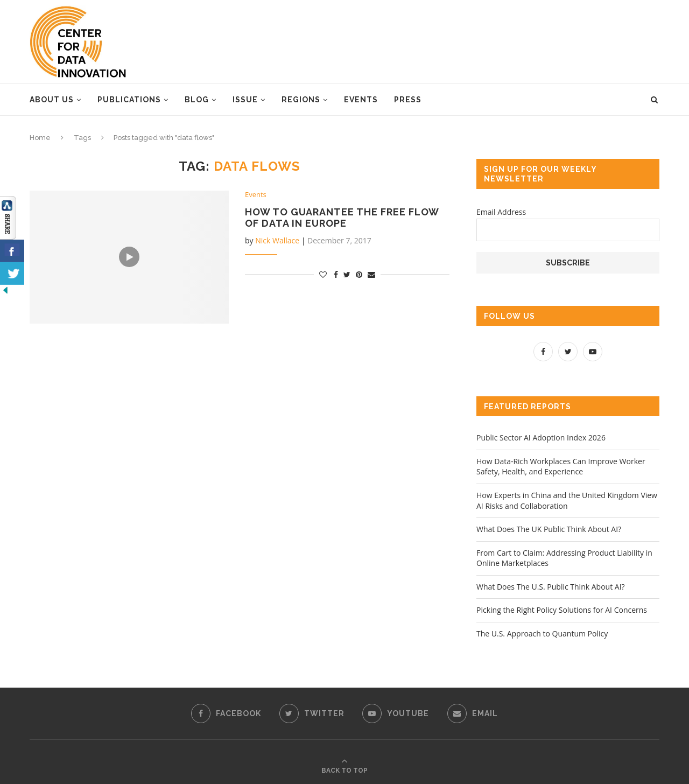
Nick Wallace (277, 240)
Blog (197, 99)
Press (407, 99)
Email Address (501, 212)
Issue (245, 99)
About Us (52, 99)
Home (40, 138)
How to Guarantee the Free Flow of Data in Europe (342, 217)
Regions (301, 99)
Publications (129, 99)
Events (361, 99)
